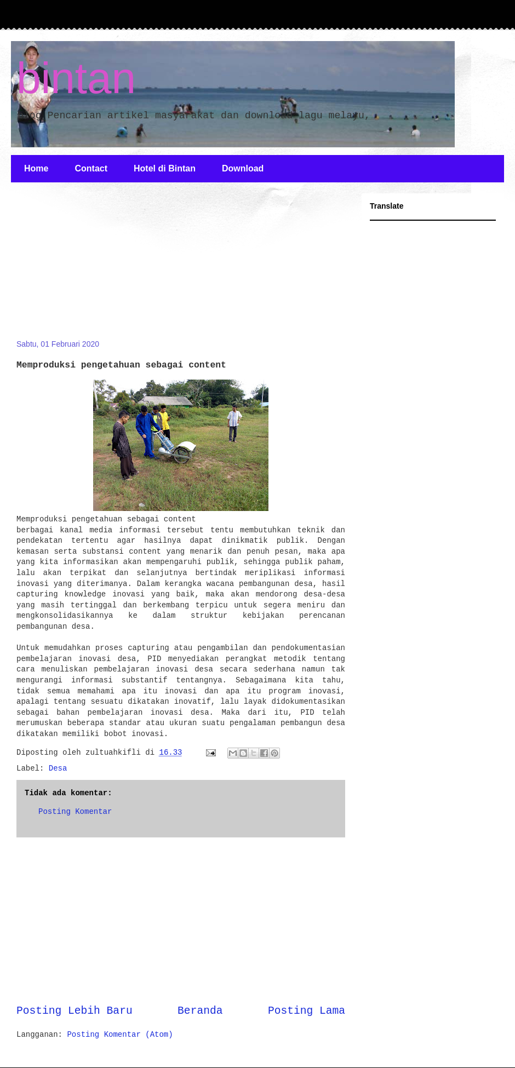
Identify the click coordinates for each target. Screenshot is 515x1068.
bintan (76, 78)
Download (243, 168)
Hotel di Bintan (165, 168)
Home (36, 168)
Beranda (200, 1011)
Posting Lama (306, 1011)
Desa (58, 768)
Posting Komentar (75, 811)
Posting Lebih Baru (74, 1011)
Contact (91, 168)
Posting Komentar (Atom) (120, 1034)
